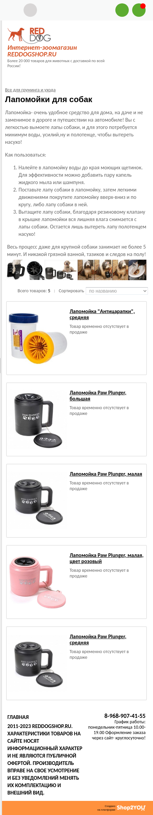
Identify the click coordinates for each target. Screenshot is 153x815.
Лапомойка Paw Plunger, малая (106, 474)
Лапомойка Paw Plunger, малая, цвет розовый (107, 558)
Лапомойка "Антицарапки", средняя (102, 314)
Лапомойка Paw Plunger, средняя (98, 639)
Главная (18, 717)
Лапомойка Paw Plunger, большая (98, 395)
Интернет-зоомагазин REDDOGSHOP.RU (42, 50)
